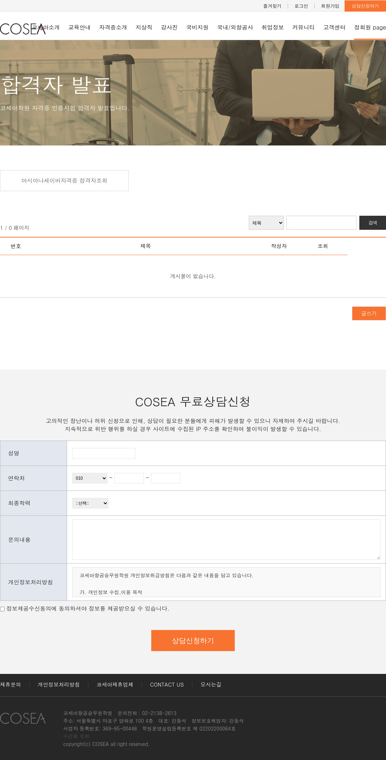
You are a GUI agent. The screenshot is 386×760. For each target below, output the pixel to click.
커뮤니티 (303, 27)
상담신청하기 (365, 5)
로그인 (301, 5)
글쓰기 (369, 313)
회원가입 (330, 5)
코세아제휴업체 (114, 684)
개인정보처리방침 (59, 684)
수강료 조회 (76, 736)
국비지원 (197, 27)
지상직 (144, 27)
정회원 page (370, 27)
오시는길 (210, 684)
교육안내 (79, 27)
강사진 (169, 27)
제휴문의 (10, 684)
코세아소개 (46, 27)
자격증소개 (113, 27)
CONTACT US (167, 684)
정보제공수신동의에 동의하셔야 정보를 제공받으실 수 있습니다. (87, 608)
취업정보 (272, 27)
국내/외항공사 (235, 27)
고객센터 (334, 27)
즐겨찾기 (272, 5)
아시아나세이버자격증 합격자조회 (64, 180)
